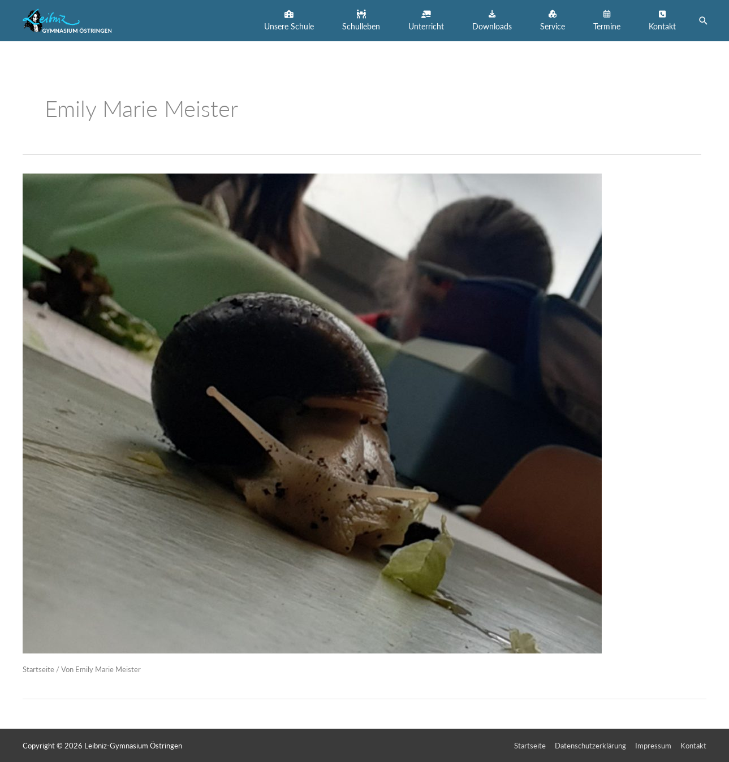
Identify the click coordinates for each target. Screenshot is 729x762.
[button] (289, 20)
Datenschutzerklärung (590, 745)
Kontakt (693, 745)
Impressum (653, 745)
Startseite (38, 669)
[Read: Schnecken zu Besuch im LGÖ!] (312, 412)
